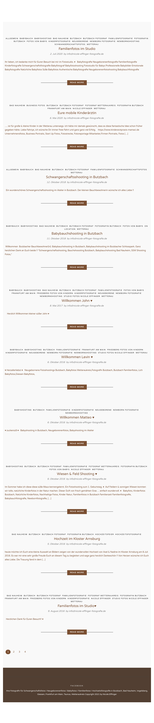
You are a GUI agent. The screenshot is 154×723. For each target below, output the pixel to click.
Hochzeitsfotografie (128, 553)
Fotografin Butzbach (130, 112)
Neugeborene (80, 42)
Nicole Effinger (82, 115)
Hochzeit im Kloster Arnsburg (77, 558)
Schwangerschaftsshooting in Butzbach (77, 189)
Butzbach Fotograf (95, 39)
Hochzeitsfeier (104, 553)
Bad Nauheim (61, 39)
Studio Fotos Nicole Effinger (82, 310)
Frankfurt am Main (59, 115)
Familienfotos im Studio (77, 49)
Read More (77, 88)
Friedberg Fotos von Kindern (55, 307)
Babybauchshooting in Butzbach (76, 246)
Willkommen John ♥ (77, 315)
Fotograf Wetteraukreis (100, 112)
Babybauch (26, 39)
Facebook (77, 707)
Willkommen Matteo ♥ (77, 433)
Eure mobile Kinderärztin (77, 119)
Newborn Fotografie (103, 42)
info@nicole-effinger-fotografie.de (85, 54)
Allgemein (12, 39)
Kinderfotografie (60, 42)
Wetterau (93, 45)
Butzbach (76, 39)
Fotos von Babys (37, 42)
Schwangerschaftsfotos (70, 45)
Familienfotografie (121, 39)
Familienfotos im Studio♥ (77, 626)
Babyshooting (43, 39)
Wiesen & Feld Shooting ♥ (77, 491)
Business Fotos (36, 112)
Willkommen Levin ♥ (77, 372)
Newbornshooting (128, 42)
